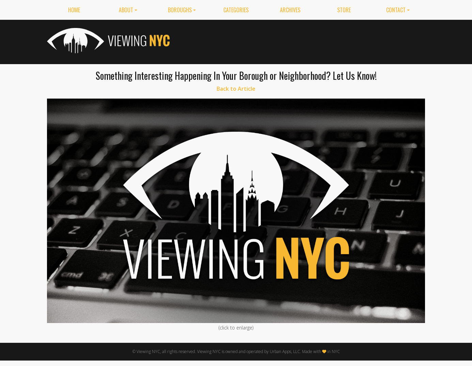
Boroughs (180, 10)
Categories (236, 10)
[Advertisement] (301, 40)
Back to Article (236, 88)
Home (74, 10)
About (126, 10)
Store (344, 10)
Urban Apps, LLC (285, 351)
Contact (396, 10)
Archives (290, 10)
